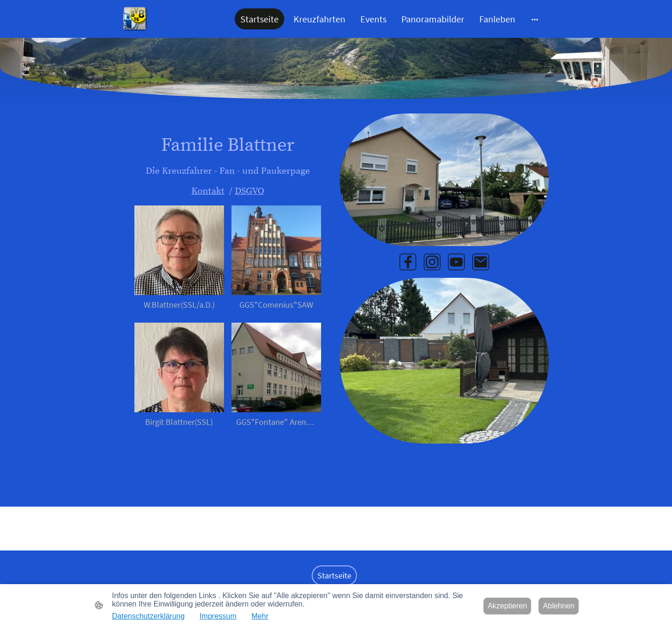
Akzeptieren (507, 606)
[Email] (480, 262)
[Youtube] (456, 262)
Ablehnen (558, 606)
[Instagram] (432, 262)
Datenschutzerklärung (148, 616)
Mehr (260, 616)
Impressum (218, 616)
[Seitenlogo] (135, 19)
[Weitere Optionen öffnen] (535, 19)
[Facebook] (407, 262)
